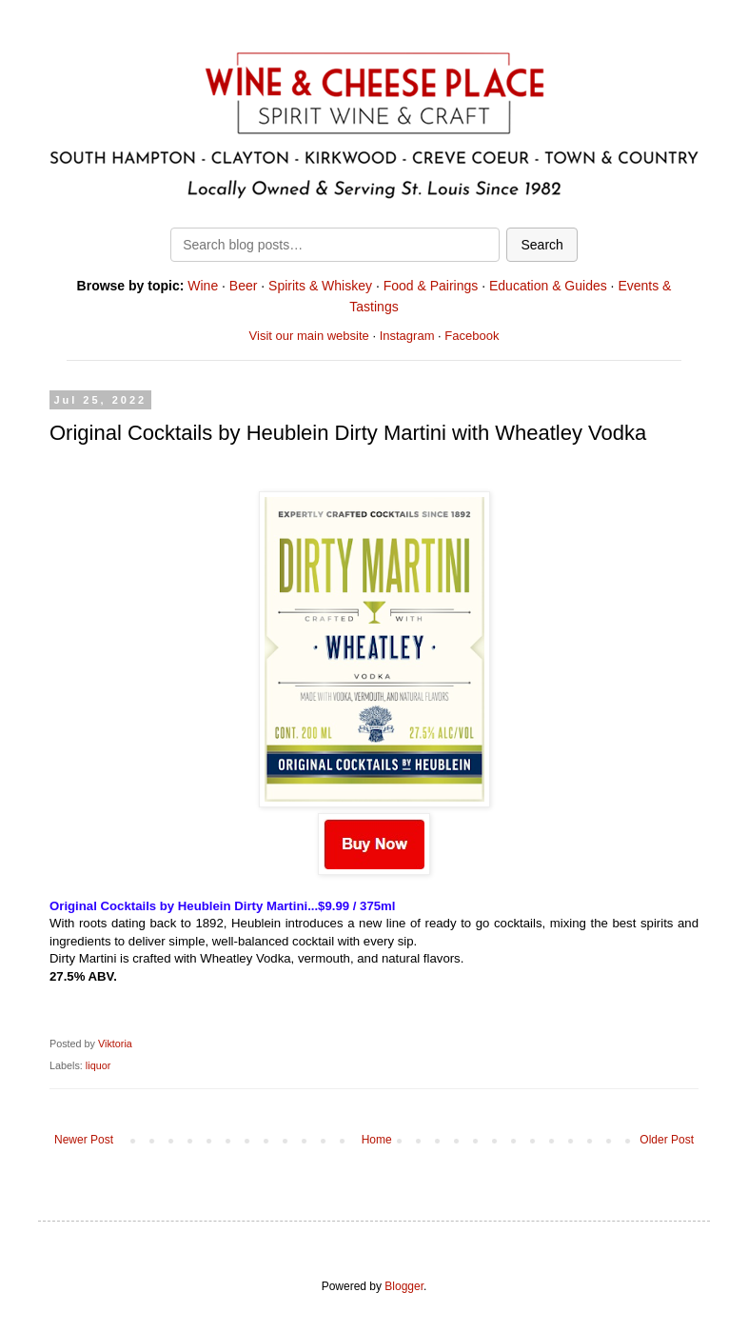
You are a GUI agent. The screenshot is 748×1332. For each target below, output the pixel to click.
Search (541, 244)
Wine (202, 285)
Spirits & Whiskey (320, 285)
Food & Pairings (431, 285)
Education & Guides (548, 285)
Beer (243, 285)
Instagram (407, 335)
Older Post (667, 1139)
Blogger (403, 1286)
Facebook (471, 335)
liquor (98, 1065)
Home (377, 1139)
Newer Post (83, 1139)
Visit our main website (309, 335)
